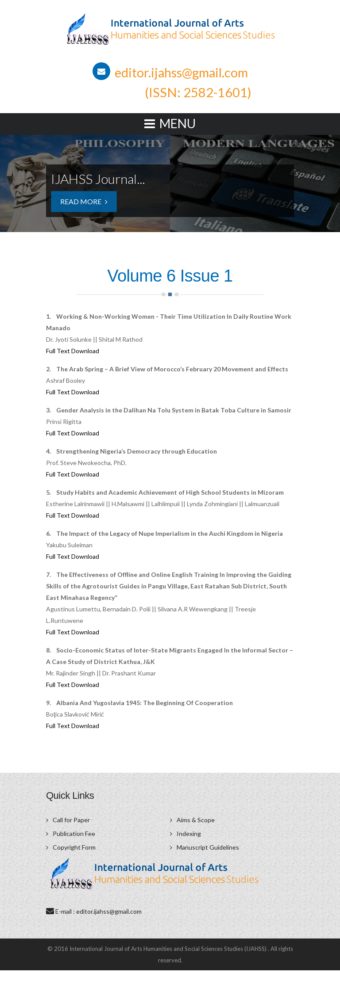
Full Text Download (72, 351)
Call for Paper (71, 820)
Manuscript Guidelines (208, 847)
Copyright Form (74, 847)
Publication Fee (74, 833)
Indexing (189, 833)
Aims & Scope (196, 820)
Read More (84, 201)
